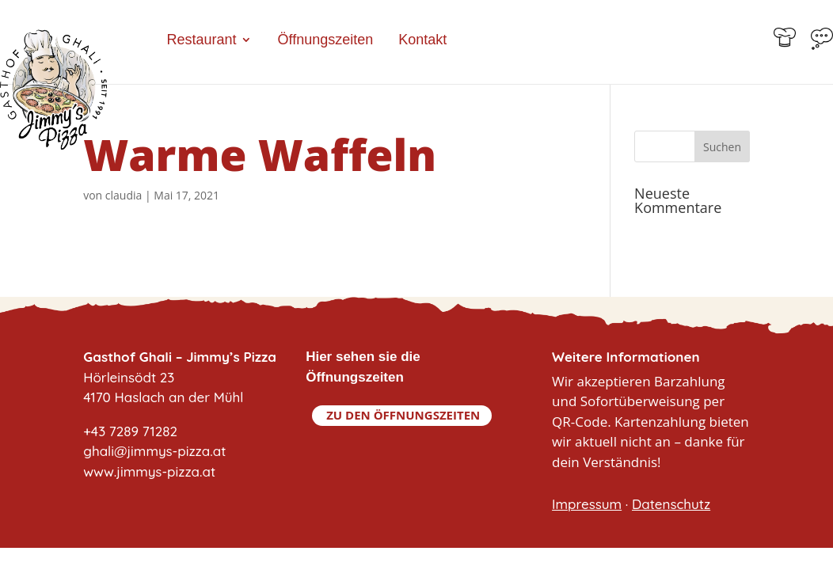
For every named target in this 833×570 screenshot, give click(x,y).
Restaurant (201, 41)
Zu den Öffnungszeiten (403, 415)
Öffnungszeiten (325, 41)
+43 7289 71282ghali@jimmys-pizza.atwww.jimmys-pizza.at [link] (154, 451)
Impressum (587, 504)
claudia (123, 195)
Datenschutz (671, 504)
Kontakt (422, 41)
